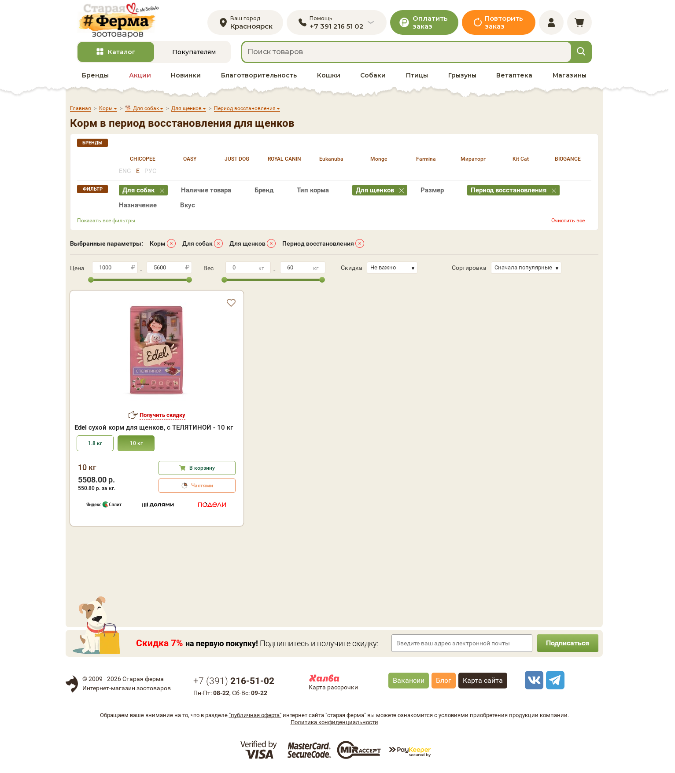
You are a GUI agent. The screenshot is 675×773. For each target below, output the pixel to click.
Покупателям (194, 52)
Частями (202, 486)
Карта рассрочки (333, 687)
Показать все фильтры (106, 220)
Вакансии (408, 681)
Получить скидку (162, 415)
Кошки (328, 75)
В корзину (202, 468)
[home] (118, 20)
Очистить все (568, 220)
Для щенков (247, 243)
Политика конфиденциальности (334, 722)
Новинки (186, 75)
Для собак (197, 243)
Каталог (122, 52)
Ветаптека (514, 75)
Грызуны (462, 75)
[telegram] (553, 680)
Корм (158, 243)
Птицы (417, 75)
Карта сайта (483, 681)
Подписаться (567, 643)
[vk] (532, 680)
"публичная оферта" (255, 715)
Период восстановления (318, 243)
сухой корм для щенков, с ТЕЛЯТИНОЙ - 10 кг (153, 427)
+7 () (233, 681)
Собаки (373, 75)
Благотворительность (259, 75)
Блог (443, 681)
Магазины (569, 75)
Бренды (95, 75)
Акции (140, 75)
